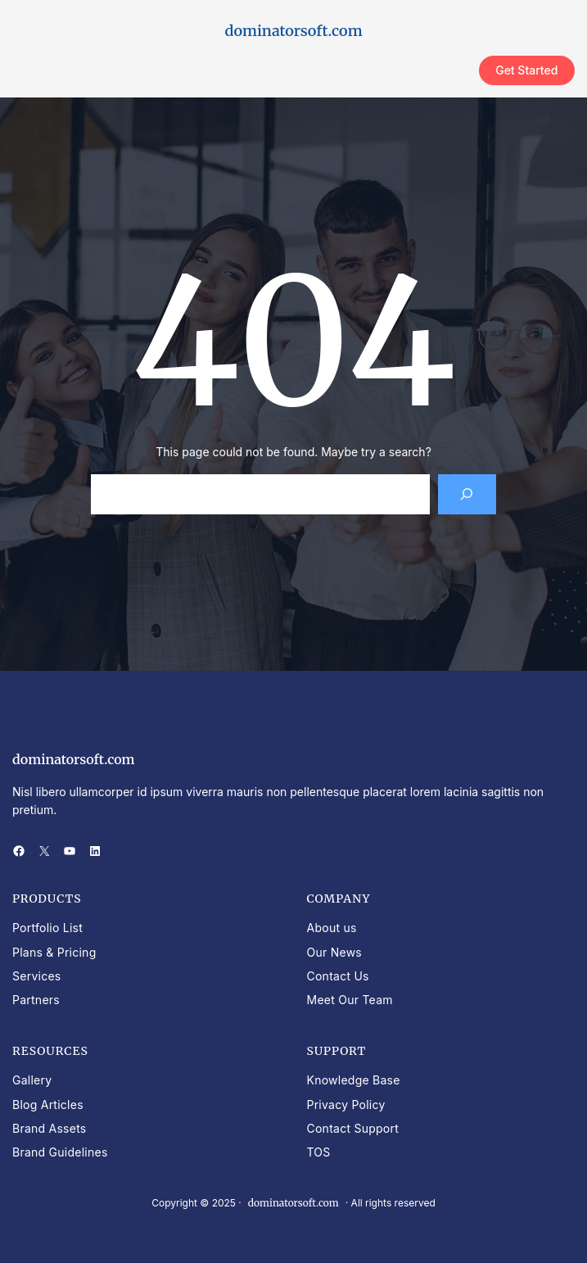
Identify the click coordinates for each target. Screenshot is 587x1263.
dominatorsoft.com (293, 30)
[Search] (467, 494)
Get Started (526, 70)
